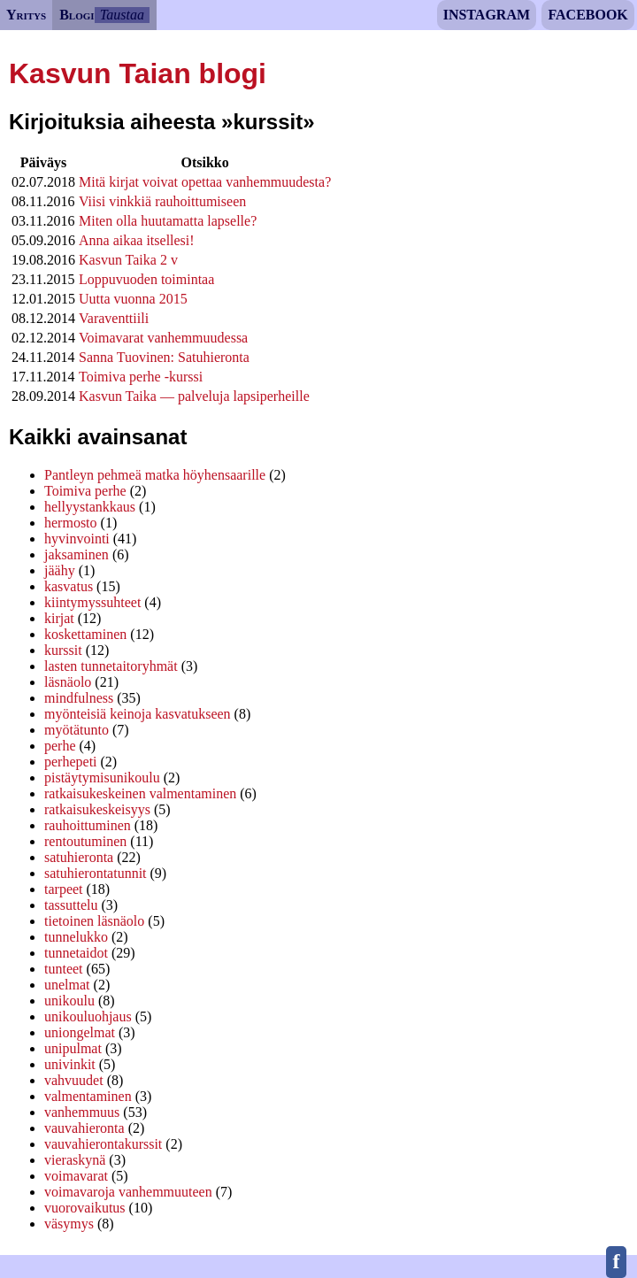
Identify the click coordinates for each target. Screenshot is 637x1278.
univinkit (70, 1064)
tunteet (63, 968)
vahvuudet (74, 1080)
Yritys (26, 14)
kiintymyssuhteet (92, 602)
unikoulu (69, 1000)
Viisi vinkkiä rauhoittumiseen (162, 201)
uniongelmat (79, 1032)
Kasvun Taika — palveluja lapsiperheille (194, 396)
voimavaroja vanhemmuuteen (128, 1191)
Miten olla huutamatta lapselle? (168, 220)
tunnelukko (76, 936)
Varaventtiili (114, 318)
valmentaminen (88, 1096)
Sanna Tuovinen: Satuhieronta (164, 357)
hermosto (70, 522)
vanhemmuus (81, 1112)
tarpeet (63, 889)
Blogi (76, 14)
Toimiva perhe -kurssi (141, 376)
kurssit (63, 650)
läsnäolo (67, 681)
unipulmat (73, 1048)
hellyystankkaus (89, 506)
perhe (60, 745)
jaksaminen (76, 554)
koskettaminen (85, 634)
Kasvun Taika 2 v (128, 259)
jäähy (59, 570)
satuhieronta (78, 857)
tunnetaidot (76, 952)
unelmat (67, 984)
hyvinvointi (77, 538)
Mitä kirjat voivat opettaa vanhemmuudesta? (205, 181)
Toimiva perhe (85, 490)
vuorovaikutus (85, 1207)
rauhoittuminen (87, 825)
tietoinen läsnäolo (94, 920)
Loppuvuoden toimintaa (146, 279)
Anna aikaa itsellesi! (137, 240)
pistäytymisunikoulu (102, 777)
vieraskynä (74, 1159)
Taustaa (122, 14)
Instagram (486, 14)
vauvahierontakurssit (103, 1143)
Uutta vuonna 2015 (133, 298)
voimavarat (76, 1175)
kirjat (59, 618)
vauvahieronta (84, 1128)
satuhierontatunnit (95, 873)
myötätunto (76, 729)
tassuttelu (70, 904)
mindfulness (78, 697)
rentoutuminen (85, 841)
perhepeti (70, 761)
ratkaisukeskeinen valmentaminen (140, 793)
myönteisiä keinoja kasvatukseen (137, 713)
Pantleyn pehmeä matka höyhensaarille (154, 474)
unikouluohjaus (88, 1016)
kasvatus (68, 586)
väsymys (69, 1223)
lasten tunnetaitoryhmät (111, 666)
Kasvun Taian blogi (137, 73)
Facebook (587, 14)
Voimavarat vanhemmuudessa (163, 337)
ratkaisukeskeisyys (97, 809)
